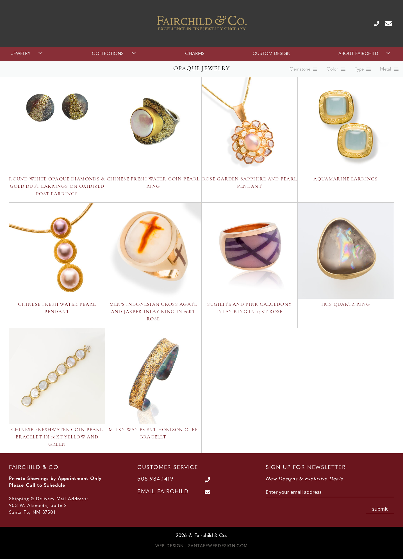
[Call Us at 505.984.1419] (374, 23)
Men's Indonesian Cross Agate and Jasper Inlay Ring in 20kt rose (153, 312)
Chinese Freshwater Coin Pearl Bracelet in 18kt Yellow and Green (57, 437)
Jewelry (27, 54)
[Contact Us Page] (386, 23)
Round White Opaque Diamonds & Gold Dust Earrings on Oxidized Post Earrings (57, 186)
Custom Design (271, 54)
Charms (194, 54)
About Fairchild (365, 54)
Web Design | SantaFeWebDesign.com (201, 546)
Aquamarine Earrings (345, 179)
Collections (114, 54)
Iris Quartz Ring (345, 304)
